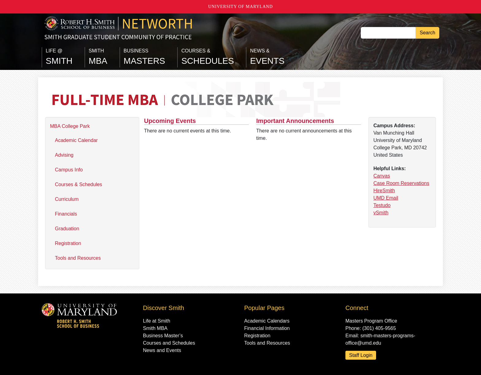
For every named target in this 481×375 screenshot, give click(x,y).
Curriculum (67, 199)
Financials (66, 213)
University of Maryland (240, 6)
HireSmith (384, 190)
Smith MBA (155, 328)
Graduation (67, 228)
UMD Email (385, 198)
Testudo (382, 205)
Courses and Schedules (169, 343)
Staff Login (360, 355)
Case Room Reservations (401, 183)
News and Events (162, 350)
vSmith (380, 212)
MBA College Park (70, 126)
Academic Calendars (267, 320)
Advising (64, 155)
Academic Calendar (76, 140)
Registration (68, 243)
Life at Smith (156, 320)
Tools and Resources (78, 258)
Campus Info (69, 169)
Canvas (381, 175)
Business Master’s (163, 335)
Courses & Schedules (78, 184)
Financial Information (267, 328)
